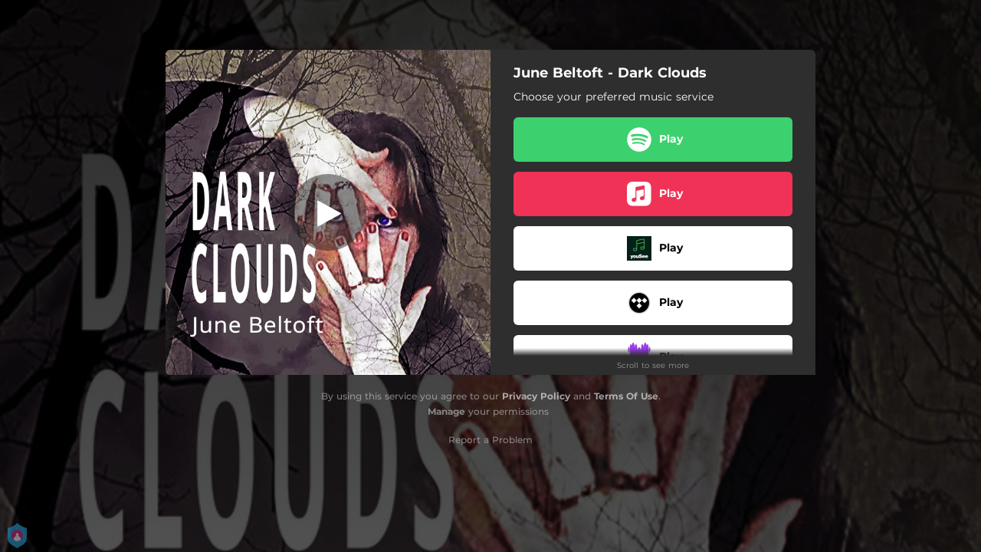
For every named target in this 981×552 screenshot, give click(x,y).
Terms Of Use (626, 396)
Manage (446, 411)
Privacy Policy (536, 396)
